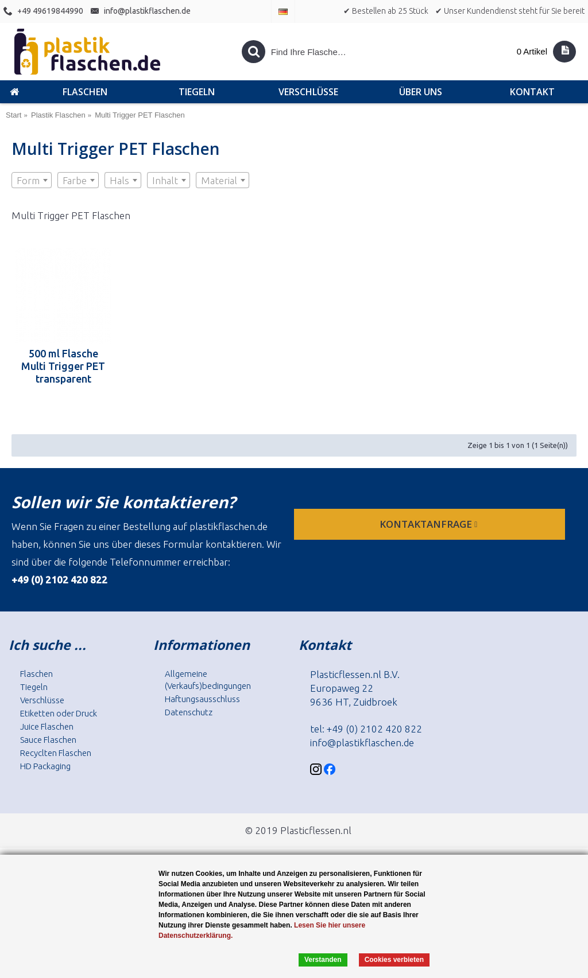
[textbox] (31, 181)
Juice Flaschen (47, 726)
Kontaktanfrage (429, 524)
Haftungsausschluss (202, 699)
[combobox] (31, 180)
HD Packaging (45, 766)
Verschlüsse (42, 700)
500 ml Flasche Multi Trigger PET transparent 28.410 (63, 366)
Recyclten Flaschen (55, 753)
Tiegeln (34, 687)
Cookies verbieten (394, 960)
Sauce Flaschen (48, 740)
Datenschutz (188, 712)
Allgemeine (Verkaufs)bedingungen (208, 680)
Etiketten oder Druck (58, 713)
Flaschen (36, 674)
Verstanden (323, 960)
